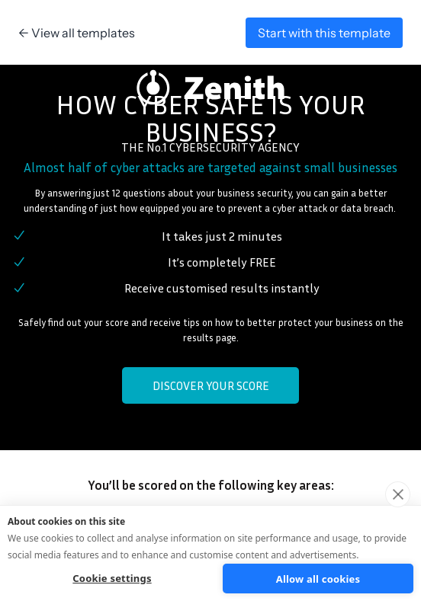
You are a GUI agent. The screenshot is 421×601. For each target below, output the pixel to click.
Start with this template (324, 32)
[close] (397, 494)
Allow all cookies (318, 579)
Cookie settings (111, 578)
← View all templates (76, 32)
